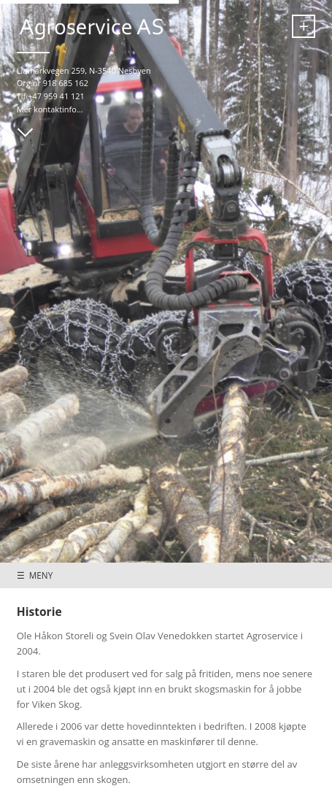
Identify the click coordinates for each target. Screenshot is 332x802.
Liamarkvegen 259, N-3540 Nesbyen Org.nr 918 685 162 (84, 77)
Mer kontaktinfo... (50, 109)
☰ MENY (35, 575)
